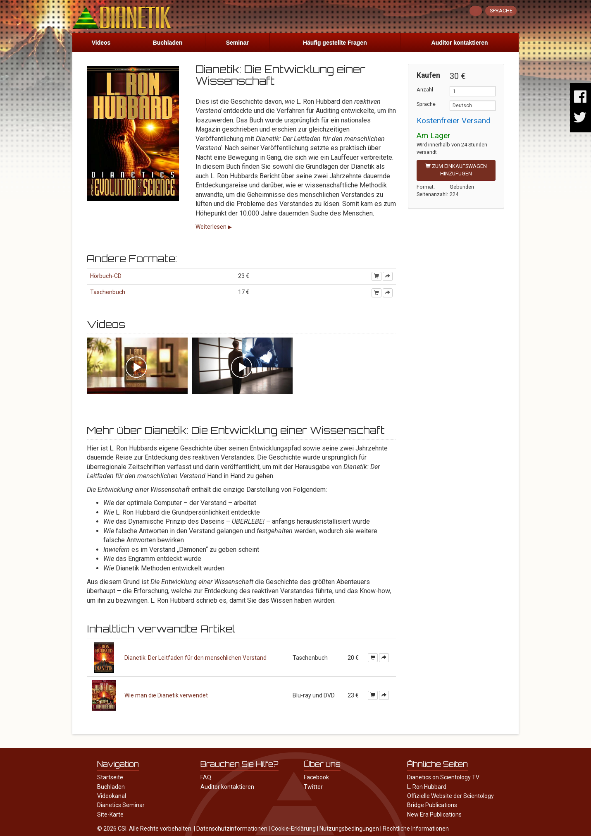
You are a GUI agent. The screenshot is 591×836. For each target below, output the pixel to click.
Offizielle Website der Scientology (450, 796)
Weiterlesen (211, 226)
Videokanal (111, 796)
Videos (101, 42)
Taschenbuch (107, 292)
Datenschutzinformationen (231, 828)
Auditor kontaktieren (459, 42)
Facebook (316, 777)
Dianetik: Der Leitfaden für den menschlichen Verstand (195, 657)
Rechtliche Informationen (416, 828)
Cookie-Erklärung (293, 828)
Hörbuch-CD (106, 276)
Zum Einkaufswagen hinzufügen (456, 170)
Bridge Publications (432, 805)
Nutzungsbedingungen (349, 828)
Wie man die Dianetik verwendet (166, 695)
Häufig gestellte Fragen (335, 42)
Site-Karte (110, 814)
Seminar (237, 42)
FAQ (205, 777)
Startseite (110, 777)
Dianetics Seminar (121, 805)
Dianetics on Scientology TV (443, 777)
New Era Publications (434, 814)
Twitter (313, 786)
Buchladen (168, 42)
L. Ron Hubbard (426, 786)
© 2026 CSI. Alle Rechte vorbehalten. (145, 828)
